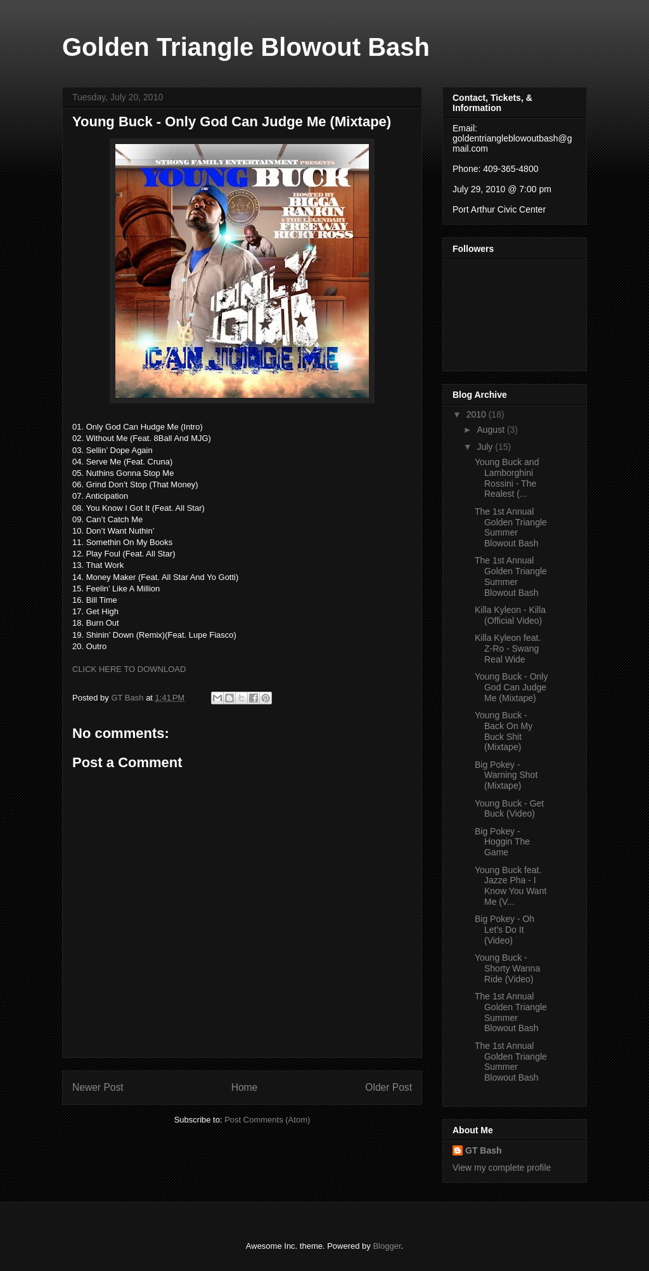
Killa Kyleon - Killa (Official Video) (510, 615)
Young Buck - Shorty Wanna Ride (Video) (507, 968)
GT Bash (483, 1150)
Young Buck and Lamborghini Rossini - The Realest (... (507, 478)
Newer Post (98, 1087)
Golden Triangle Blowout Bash (246, 47)
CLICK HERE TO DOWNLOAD (129, 669)
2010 (477, 414)
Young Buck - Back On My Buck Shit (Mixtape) (503, 731)
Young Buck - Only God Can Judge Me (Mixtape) (511, 687)
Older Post (388, 1087)
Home (244, 1087)
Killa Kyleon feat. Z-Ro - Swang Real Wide (508, 648)
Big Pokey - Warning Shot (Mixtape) (506, 775)
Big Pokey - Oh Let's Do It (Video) (504, 929)
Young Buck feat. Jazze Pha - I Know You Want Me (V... (510, 886)
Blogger (387, 1246)
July (486, 447)
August (491, 430)
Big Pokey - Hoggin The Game (502, 842)
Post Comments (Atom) (267, 1119)
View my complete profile (502, 1167)
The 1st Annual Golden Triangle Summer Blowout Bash (511, 527)
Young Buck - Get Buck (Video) (509, 808)
